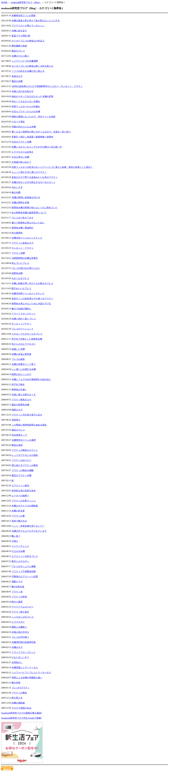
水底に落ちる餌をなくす (24, 394)
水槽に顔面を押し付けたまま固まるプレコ (32, 283)
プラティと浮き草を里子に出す (27, 415)
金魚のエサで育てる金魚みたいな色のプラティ (35, 177)
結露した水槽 (18, 349)
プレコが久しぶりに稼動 (24, 566)
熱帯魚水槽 (17, 273)
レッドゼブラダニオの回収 (25, 455)
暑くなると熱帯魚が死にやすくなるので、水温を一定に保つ (41, 132)
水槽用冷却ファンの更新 (23, 15)
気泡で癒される (19, 521)
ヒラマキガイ (18, 622)
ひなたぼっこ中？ (20, 657)
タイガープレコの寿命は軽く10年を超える (32, 66)
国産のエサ (17, 410)
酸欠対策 (16, 682)
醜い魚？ (16, 536)
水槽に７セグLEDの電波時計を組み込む (31, 379)
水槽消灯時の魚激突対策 (24, 642)
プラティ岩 (17, 592)
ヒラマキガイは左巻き (22, 152)
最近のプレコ (18, 51)
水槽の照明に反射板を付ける (26, 197)
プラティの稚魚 (19, 693)
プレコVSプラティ (21, 688)
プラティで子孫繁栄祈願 (24, 571)
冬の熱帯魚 (17, 233)
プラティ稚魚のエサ (21, 399)
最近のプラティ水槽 (21, 475)
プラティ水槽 (18, 253)
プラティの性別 (19, 597)
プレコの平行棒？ (20, 637)
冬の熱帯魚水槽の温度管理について (29, 212)
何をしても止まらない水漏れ (26, 101)
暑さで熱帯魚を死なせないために (28, 223)
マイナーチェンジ (20, 546)
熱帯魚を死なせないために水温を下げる (31, 303)
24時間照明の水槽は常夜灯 (25, 258)
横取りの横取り (19, 627)
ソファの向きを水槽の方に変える (28, 71)
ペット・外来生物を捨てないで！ (28, 526)
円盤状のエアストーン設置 (25, 576)
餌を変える (17, 698)
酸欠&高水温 (18, 586)
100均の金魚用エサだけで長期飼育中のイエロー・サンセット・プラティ (47, 86)
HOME (4, 2)
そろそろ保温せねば (21, 708)
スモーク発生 (18, 121)
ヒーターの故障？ (20, 495)
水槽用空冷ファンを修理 (24, 440)
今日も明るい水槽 (20, 157)
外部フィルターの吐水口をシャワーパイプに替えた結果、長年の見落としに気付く (52, 167)
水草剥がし (17, 662)
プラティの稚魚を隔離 (23, 470)
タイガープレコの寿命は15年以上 (28, 41)
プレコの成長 (18, 359)
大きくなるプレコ (20, 278)
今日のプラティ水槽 (21, 142)
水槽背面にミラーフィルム (25, 667)
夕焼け (15, 541)
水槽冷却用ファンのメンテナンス (27, 293)
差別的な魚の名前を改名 (24, 490)
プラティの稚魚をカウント (25, 450)
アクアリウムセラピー (23, 607)
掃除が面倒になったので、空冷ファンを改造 (33, 116)
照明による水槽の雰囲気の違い (27, 677)
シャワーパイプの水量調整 (25, 61)
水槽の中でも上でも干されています (29, 531)
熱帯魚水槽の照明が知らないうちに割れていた (35, 207)
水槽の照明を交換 (20, 202)
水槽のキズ (17, 647)
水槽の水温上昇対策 (21, 354)
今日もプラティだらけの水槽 (26, 111)
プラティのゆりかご (21, 460)
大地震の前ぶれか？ (21, 162)
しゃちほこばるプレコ (23, 617)
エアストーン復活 (20, 485)
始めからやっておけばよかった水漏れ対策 (32, 96)
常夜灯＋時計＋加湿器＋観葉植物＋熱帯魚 (32, 137)
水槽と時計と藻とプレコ (24, 319)
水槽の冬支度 (18, 511)
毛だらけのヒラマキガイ (24, 344)
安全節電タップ (19, 435)
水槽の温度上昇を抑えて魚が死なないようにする (35, 20)
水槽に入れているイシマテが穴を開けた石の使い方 (36, 147)
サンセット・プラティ (23, 248)
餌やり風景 (17, 602)
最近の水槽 (17, 81)
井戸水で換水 (18, 384)
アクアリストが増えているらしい (28, 25)
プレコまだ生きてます (22, 218)
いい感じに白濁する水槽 (24, 369)
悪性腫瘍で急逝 (19, 46)
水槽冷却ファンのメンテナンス (27, 238)
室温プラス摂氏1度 (20, 36)
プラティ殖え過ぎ (20, 612)
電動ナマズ (17, 581)
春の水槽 (16, 192)
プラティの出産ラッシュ (24, 501)
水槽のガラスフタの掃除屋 (24, 506)
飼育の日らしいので (21, 374)
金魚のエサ (17, 76)
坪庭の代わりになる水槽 (24, 127)
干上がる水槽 (18, 551)
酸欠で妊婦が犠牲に (21, 308)
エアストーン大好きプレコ (25, 556)
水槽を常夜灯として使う (24, 364)
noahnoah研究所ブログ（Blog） (26, 2)
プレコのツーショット (23, 329)
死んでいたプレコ (20, 263)
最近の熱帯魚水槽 (20, 405)
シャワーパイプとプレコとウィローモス (31, 672)
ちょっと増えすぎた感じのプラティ (29, 172)
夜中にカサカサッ (20, 561)
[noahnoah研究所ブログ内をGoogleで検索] (21, 718)
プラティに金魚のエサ (23, 243)
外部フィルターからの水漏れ (26, 106)
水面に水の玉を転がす (23, 91)
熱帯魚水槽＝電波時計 (23, 228)
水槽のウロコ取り (20, 56)
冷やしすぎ (17, 187)
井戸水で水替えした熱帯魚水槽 (26, 339)
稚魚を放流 (17, 445)
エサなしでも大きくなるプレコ (27, 334)
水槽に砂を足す (19, 31)
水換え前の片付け (20, 632)
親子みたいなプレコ (21, 288)
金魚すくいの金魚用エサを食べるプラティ (32, 298)
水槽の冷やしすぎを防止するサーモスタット (33, 182)
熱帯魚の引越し (19, 389)
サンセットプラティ (21, 324)
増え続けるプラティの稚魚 (25, 465)
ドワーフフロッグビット (24, 314)
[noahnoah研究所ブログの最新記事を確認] (21, 713)
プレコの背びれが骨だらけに (26, 268)
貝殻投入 (16, 420)
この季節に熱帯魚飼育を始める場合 (29, 425)
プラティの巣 (18, 516)
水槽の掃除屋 (18, 703)
